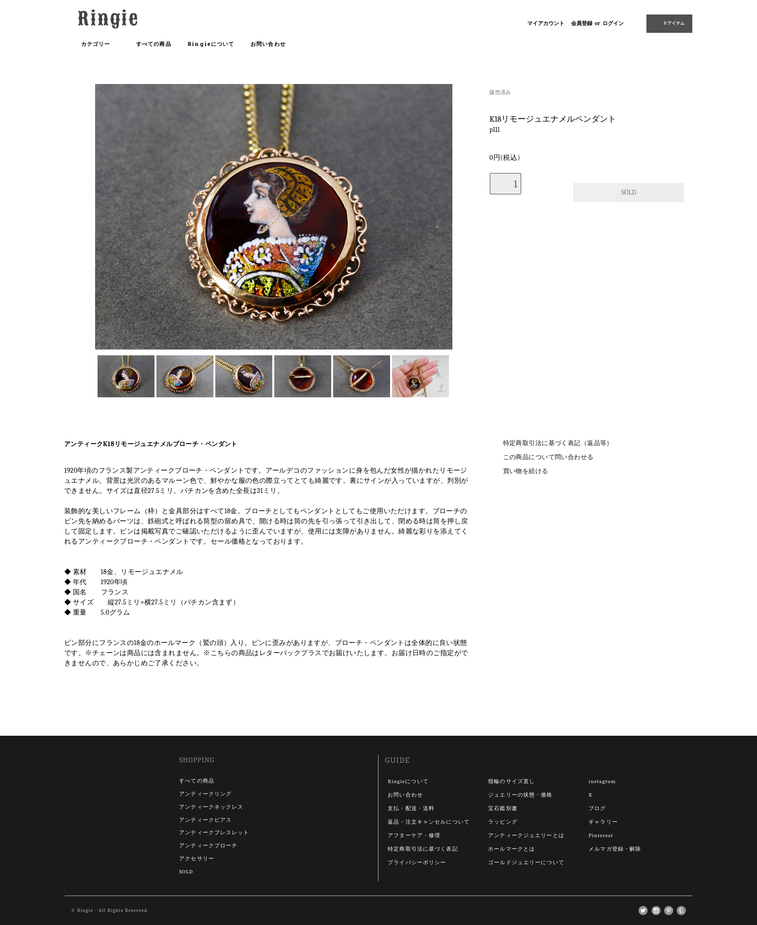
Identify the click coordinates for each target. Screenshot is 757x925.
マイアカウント (545, 23)
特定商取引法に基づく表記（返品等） (558, 443)
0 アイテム (668, 23)
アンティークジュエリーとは (526, 835)
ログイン (613, 23)
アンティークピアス (205, 820)
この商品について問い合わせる (548, 457)
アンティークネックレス (211, 807)
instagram (602, 781)
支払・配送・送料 (411, 808)
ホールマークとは (511, 849)
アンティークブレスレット (214, 832)
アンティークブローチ (208, 845)
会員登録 (581, 23)
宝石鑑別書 (503, 808)
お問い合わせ (268, 43)
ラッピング (503, 822)
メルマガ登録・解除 (615, 849)
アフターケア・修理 (414, 835)
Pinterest (601, 835)
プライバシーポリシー (417, 862)
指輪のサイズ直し (511, 781)
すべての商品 (153, 43)
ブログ (597, 808)
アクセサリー (196, 858)
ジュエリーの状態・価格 (520, 795)
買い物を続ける (525, 471)
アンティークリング (205, 794)
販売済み (500, 92)
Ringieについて (210, 43)
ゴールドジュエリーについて (526, 862)
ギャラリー (603, 822)
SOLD (186, 872)
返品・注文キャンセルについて (429, 822)
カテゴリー (100, 44)
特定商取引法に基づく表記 (423, 849)
